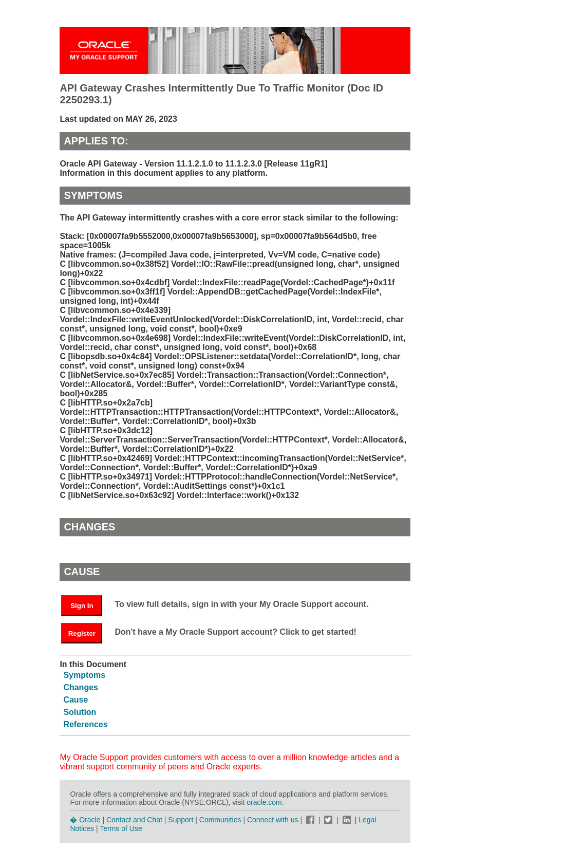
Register (82, 633)
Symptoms (84, 675)
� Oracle (85, 820)
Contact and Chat (134, 820)
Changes (80, 687)
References (85, 724)
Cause (75, 699)
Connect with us (273, 820)
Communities (220, 820)
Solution (79, 712)
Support (180, 820)
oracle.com (264, 802)
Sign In (81, 606)
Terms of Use (121, 828)
